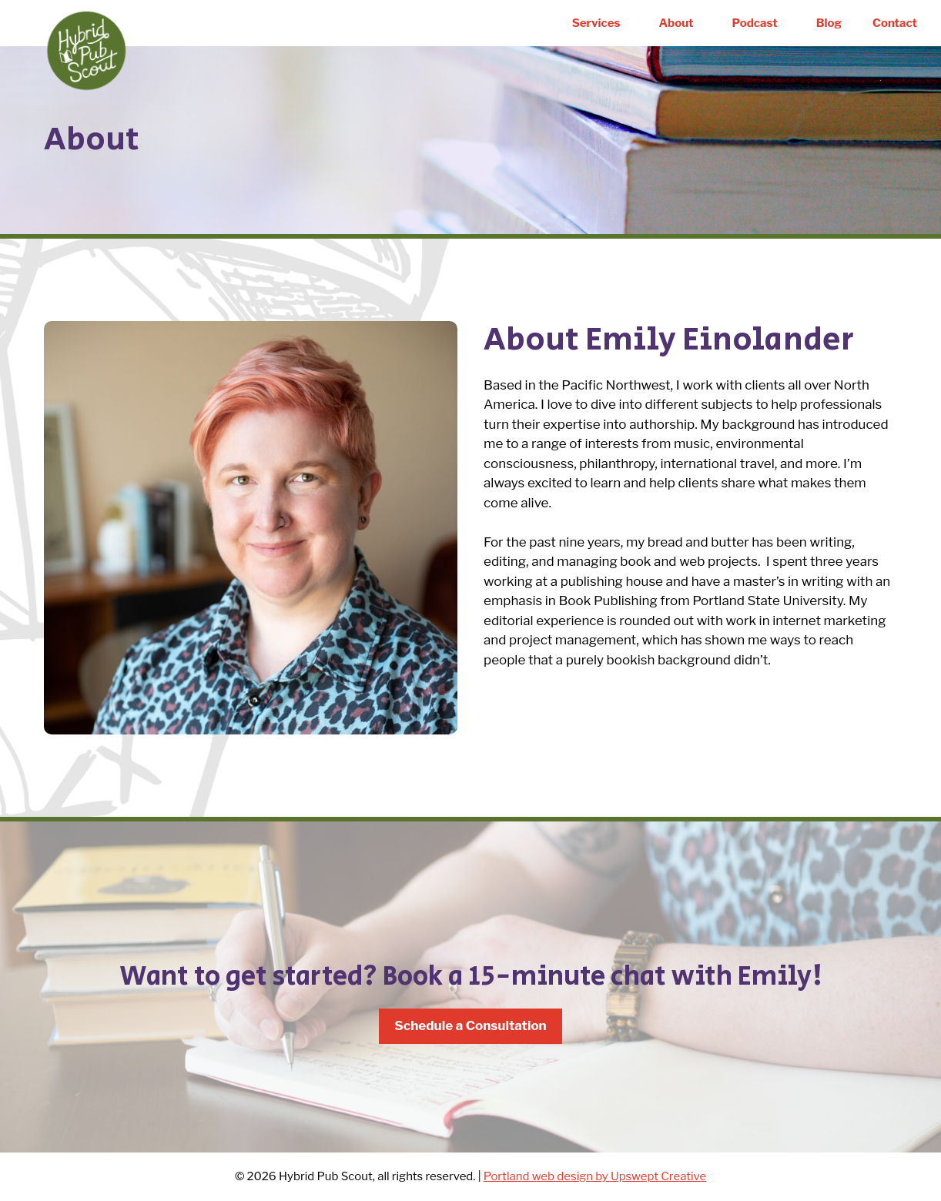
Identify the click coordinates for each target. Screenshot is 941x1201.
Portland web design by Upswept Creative (595, 1176)
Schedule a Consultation (470, 1025)
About (676, 23)
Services (596, 23)
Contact (894, 23)
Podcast (755, 23)
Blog (829, 23)
